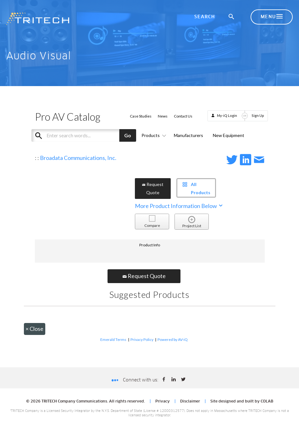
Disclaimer (190, 401)
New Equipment (228, 135)
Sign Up (258, 115)
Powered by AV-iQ (173, 339)
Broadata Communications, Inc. (78, 157)
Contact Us (183, 116)
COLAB (267, 401)
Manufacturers (188, 135)
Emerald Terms (113, 339)
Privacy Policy (141, 339)
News (163, 116)
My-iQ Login (227, 115)
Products (152, 135)
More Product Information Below (179, 205)
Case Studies (141, 116)
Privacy (162, 401)
